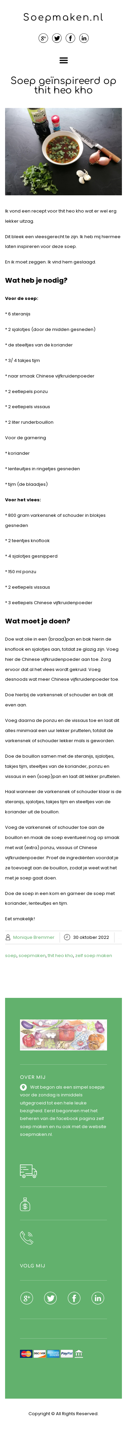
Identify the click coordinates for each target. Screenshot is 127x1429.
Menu (63, 60)
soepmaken (32, 955)
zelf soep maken (93, 955)
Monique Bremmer (34, 937)
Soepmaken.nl (63, 17)
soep (11, 955)
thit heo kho (60, 955)
